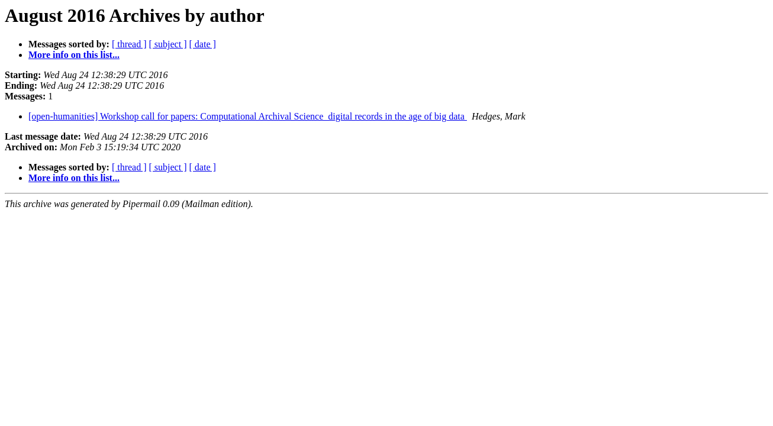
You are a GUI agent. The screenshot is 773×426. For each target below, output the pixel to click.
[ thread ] (129, 44)
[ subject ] (168, 44)
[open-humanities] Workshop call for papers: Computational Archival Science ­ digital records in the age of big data (247, 116)
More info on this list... (74, 55)
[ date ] (202, 44)
